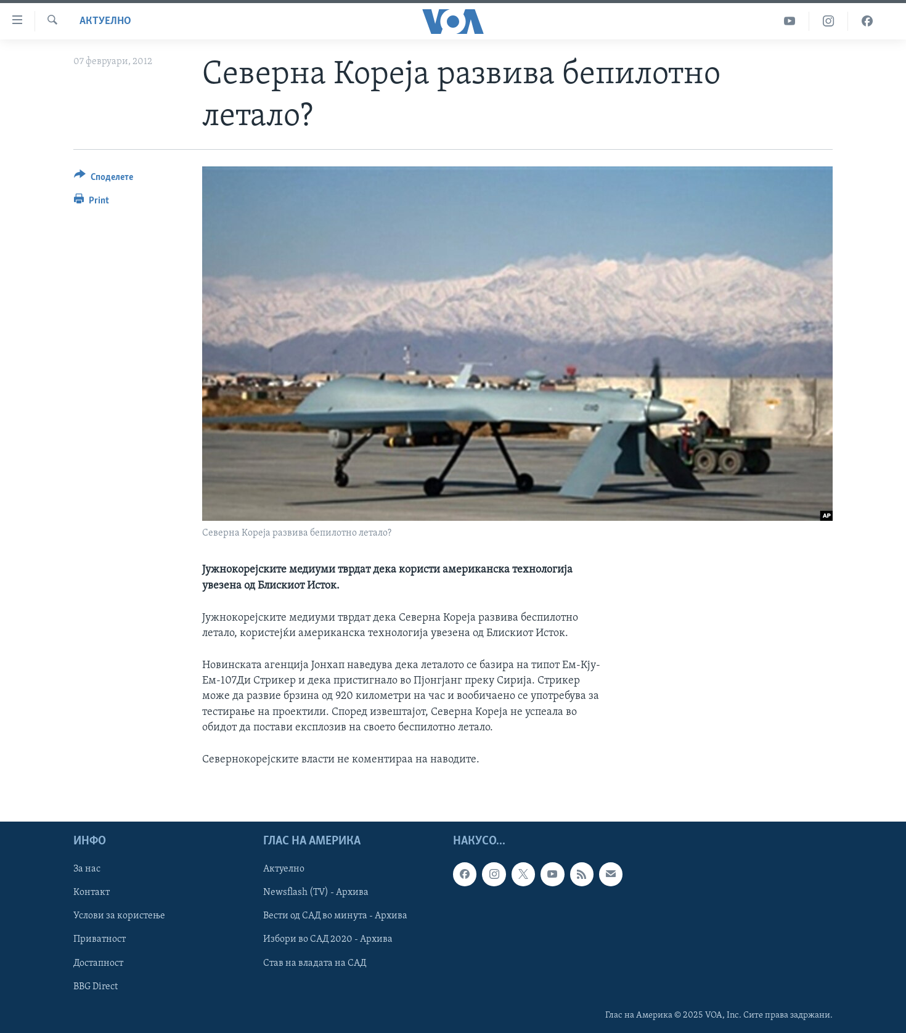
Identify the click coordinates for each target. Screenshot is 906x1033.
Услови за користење (119, 916)
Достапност (98, 963)
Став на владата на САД (314, 963)
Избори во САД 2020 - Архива (328, 940)
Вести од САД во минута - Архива (335, 916)
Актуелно (105, 21)
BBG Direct (95, 987)
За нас (86, 870)
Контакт (91, 893)
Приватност (99, 940)
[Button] (103, 179)
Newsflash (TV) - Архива (316, 893)
